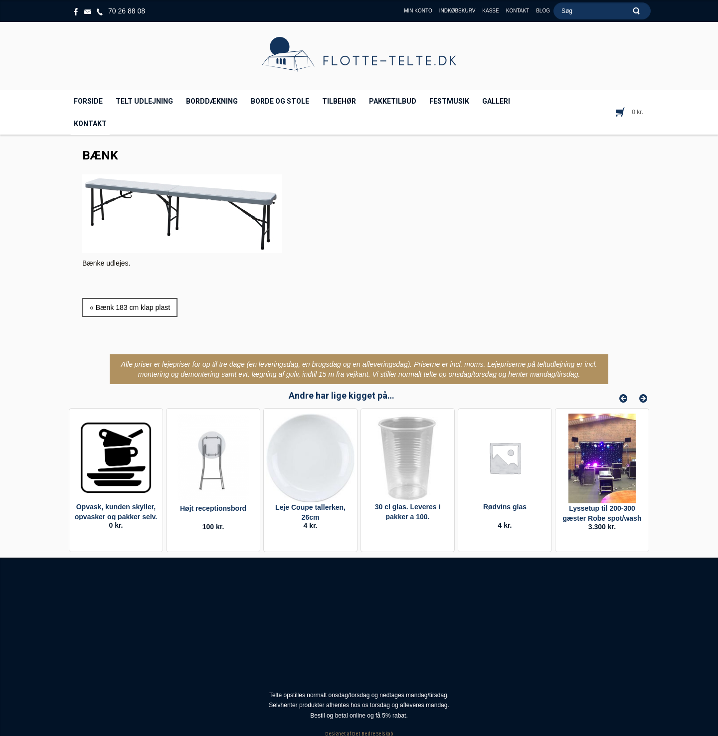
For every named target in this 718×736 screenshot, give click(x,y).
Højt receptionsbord (213, 508)
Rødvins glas (505, 507)
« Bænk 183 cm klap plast (130, 307)
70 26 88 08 (126, 11)
